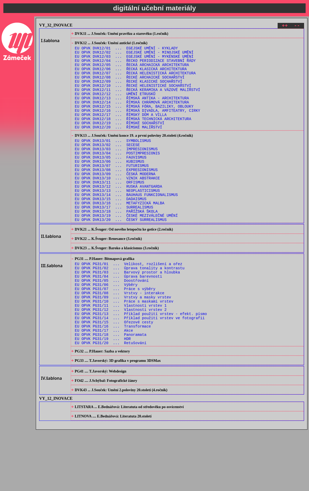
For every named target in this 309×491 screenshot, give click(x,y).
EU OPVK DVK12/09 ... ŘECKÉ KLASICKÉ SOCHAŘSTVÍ (128, 90)
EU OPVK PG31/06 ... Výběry (106, 327)
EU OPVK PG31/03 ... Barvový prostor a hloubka (127, 312)
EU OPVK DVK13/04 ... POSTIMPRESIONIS (117, 174)
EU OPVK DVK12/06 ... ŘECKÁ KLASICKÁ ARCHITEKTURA (131, 75)
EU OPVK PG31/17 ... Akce (104, 381)
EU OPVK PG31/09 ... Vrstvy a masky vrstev (123, 342)
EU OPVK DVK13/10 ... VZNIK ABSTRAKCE (117, 204)
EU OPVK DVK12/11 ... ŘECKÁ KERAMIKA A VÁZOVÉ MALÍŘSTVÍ (137, 100)
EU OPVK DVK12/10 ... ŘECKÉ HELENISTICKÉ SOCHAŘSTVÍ (133, 95)
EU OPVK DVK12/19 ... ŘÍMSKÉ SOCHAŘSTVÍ (119, 139)
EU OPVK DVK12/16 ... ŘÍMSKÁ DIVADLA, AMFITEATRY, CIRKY (137, 124)
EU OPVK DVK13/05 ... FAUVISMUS (110, 179)
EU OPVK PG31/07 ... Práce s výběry (115, 332)
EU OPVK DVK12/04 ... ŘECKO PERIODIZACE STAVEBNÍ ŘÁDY (135, 65)
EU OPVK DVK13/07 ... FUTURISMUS (112, 189)
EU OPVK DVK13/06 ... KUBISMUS (109, 184)
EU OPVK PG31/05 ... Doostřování (112, 322)
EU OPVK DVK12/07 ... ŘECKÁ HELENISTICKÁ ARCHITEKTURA (135, 80)
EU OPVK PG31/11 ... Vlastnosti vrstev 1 (121, 352)
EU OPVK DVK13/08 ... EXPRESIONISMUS (116, 194)
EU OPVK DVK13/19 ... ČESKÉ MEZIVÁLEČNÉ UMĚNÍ (126, 248)
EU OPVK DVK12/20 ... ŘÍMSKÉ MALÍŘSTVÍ (118, 144)
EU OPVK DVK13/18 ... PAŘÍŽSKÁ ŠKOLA (116, 243)
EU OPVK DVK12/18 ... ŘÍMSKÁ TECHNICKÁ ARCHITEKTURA (133, 134)
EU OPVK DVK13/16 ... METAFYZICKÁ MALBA (119, 234)
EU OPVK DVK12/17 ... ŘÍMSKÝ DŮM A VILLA (121, 129)
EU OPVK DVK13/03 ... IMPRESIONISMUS (116, 169)
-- (297, 26)
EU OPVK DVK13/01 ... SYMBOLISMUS (113, 160)
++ (285, 26)
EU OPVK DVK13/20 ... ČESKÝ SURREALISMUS (121, 253)
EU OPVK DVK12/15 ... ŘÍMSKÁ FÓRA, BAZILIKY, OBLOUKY (134, 119)
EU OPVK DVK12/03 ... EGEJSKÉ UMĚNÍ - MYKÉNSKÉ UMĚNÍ (134, 60)
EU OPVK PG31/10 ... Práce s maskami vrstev (124, 347)
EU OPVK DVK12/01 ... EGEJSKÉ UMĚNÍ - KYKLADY (126, 50)
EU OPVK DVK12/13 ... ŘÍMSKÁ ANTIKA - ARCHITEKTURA (132, 110)
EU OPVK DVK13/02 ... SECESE (107, 164)
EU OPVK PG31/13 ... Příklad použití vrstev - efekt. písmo (141, 362)
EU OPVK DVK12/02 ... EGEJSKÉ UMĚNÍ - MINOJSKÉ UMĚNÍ (134, 55)
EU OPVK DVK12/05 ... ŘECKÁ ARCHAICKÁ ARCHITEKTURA (132, 70)
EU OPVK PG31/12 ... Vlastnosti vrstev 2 (121, 357)
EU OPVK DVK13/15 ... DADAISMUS (110, 229)
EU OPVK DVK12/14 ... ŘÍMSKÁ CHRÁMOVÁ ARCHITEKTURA (132, 115)
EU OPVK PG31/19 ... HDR (103, 391)
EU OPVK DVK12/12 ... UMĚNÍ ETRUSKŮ (115, 105)
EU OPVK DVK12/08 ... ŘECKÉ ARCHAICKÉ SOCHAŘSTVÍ (130, 85)
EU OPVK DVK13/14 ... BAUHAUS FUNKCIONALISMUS (126, 224)
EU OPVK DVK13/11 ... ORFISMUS (109, 209)
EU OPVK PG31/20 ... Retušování (110, 396)
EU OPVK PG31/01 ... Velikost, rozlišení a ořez (128, 302)
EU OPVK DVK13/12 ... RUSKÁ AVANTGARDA (118, 214)
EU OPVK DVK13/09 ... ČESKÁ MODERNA (115, 199)
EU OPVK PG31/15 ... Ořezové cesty (114, 372)
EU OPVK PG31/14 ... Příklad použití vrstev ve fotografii (140, 367)
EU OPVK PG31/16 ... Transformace (113, 377)
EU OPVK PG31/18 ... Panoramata (110, 386)
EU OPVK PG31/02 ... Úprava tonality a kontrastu (130, 307)
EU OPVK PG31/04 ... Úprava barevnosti (118, 317)
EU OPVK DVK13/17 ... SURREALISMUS (114, 239)
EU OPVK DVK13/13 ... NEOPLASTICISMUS (117, 219)
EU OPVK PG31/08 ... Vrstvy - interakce (119, 337)
